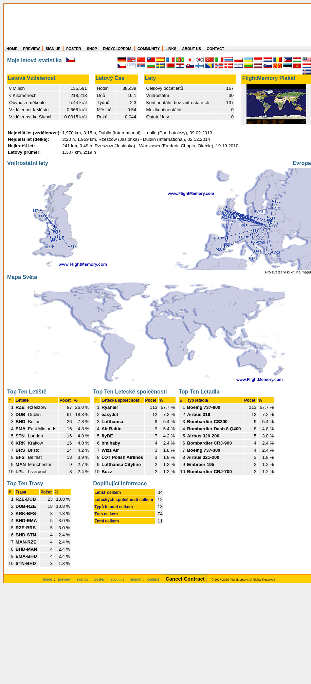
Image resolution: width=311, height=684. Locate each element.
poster (99, 579)
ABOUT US (191, 49)
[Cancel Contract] (185, 579)
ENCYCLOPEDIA (117, 49)
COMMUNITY (149, 49)
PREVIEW (31, 49)
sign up (82, 579)
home (47, 579)
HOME (11, 49)
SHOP (92, 49)
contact (153, 579)
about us (117, 579)
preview (64, 579)
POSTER (73, 49)
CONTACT (215, 49)
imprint (135, 579)
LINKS (170, 49)
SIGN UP (52, 49)
